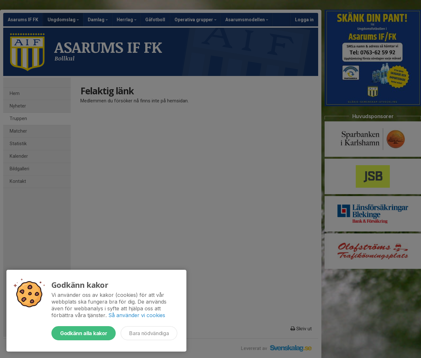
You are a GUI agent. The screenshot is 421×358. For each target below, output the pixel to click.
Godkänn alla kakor (83, 333)
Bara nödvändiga (149, 333)
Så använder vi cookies (136, 315)
